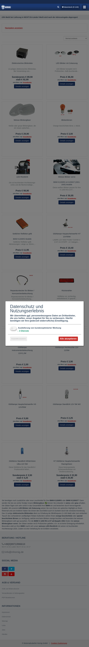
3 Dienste (23, 331)
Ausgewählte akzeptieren (18, 338)
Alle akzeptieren (68, 338)
